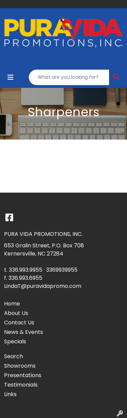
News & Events (23, 332)
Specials (15, 341)
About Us (16, 313)
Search (13, 356)
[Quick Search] (69, 77)
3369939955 (62, 270)
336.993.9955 (25, 270)
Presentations (22, 375)
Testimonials (21, 385)
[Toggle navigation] (10, 77)
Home (12, 304)
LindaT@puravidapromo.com (42, 286)
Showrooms (20, 366)
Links (10, 394)
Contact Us (19, 322)
